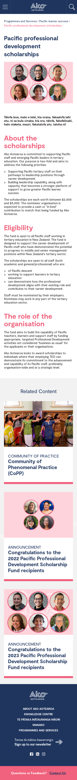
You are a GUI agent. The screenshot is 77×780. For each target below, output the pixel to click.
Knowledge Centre (38, 714)
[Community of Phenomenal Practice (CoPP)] (38, 424)
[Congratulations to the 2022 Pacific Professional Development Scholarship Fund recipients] (38, 515)
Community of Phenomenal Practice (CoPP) (32, 467)
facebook (31, 754)
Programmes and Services (20, 21)
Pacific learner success (53, 21)
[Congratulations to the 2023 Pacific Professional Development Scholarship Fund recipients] (38, 612)
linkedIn (37, 754)
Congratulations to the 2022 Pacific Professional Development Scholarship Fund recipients (37, 561)
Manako (38, 725)
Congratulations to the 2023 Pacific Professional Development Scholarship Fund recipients (37, 658)
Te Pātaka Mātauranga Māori (38, 719)
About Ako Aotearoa (38, 708)
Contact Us (57, 773)
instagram (43, 754)
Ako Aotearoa (39, 696)
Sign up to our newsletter (38, 742)
